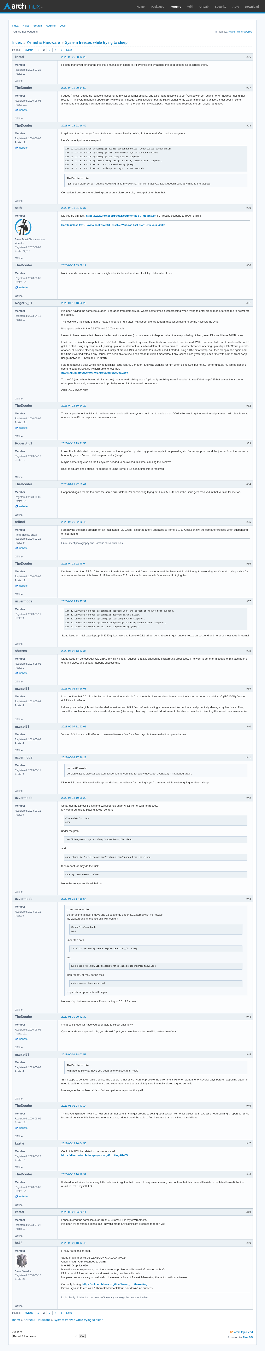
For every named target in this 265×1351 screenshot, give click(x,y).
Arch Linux (22, 6)
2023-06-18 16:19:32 (73, 1174)
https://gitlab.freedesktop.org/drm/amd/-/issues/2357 (94, 372)
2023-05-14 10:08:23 (73, 797)
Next (69, 49)
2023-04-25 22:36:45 (73, 521)
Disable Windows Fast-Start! (128, 225)
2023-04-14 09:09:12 (73, 265)
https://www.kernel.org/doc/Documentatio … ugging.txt (121, 215)
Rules (26, 25)
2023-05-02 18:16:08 (73, 688)
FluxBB (248, 1337)
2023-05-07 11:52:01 (73, 726)
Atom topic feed (243, 1332)
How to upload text (72, 225)
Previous (28, 49)
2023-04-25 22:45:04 (73, 563)
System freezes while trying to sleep (96, 42)
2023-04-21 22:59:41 (73, 484)
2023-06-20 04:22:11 (73, 1212)
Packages (157, 6)
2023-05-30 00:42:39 (73, 1016)
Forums (175, 6)
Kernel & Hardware (43, 42)
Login (63, 25)
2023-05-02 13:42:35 (73, 650)
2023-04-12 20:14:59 (73, 87)
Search (37, 25)
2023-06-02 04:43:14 (73, 1105)
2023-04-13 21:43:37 (73, 207)
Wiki (190, 6)
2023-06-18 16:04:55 (73, 1143)
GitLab (203, 6)
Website (23, 110)
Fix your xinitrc (156, 225)
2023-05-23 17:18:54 (73, 898)
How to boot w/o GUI (98, 225)
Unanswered (244, 31)
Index (15, 25)
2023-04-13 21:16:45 (73, 125)
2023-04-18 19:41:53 (73, 443)
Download (252, 6)
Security (220, 6)
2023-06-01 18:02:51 (73, 1054)
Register (51, 25)
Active (231, 31)
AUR (235, 6)
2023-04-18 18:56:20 (73, 303)
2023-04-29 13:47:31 (73, 601)
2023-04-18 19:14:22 (73, 405)
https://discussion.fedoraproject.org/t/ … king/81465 (94, 1155)
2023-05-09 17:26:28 (73, 757)
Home (141, 6)
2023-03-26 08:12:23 (73, 56)
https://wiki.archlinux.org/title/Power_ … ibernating (114, 1284)
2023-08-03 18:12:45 (73, 1242)
